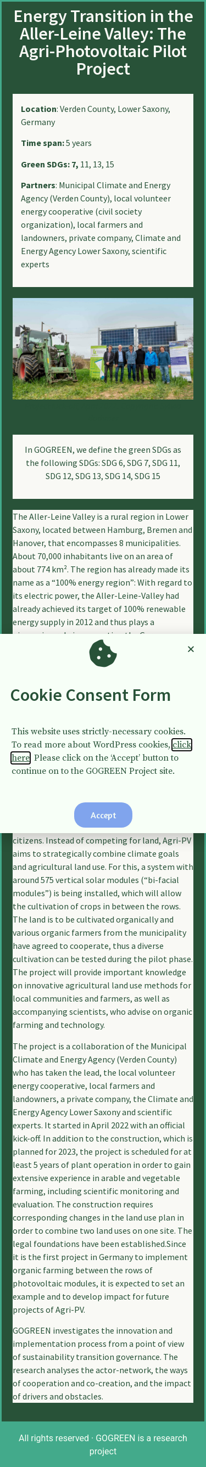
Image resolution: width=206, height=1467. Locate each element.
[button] (103, 815)
